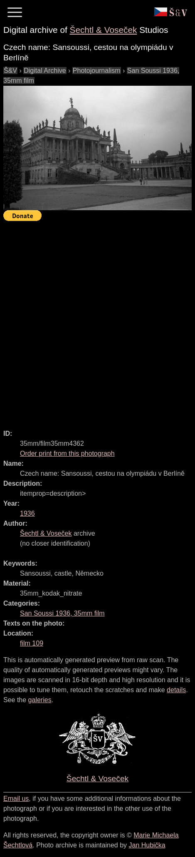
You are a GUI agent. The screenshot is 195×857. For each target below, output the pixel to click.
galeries (40, 699)
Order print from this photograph (67, 453)
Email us (16, 798)
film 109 (31, 643)
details (176, 689)
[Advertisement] (97, 321)
